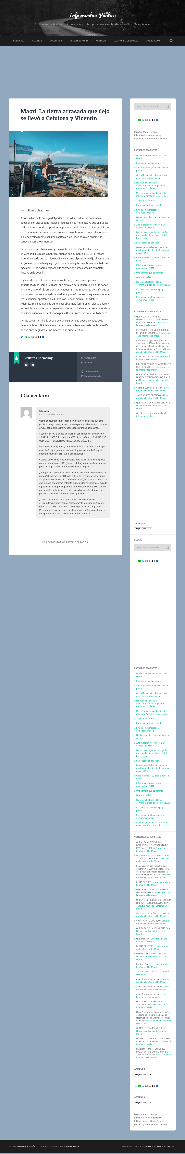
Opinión (101, 41)
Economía (56, 41)
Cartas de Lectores (126, 41)
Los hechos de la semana (148, 164)
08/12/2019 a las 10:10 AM (52, 422)
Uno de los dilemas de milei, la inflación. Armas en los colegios (152, 195)
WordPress (72, 1147)
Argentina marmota (145, 201)
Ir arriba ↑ (170, 1147)
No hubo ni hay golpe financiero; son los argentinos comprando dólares (150, 186)
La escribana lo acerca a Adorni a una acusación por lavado (152, 825)
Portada (18, 41)
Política (37, 41)
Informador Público (92, 15)
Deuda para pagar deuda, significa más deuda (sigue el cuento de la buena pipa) (152, 236)
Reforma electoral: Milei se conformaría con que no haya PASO (153, 284)
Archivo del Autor (26, 372)
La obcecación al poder (147, 243)
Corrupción (153, 41)
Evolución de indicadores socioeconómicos (148, 212)
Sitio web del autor (32, 372)
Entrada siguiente (92, 384)
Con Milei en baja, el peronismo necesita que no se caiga (151, 177)
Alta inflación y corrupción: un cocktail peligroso (150, 227)
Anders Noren (152, 1147)
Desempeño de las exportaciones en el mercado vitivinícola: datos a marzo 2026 (152, 251)
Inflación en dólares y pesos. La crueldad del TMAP (151, 267)
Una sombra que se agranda (149, 273)
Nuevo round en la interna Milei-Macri (153, 324)
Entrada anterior (92, 379)
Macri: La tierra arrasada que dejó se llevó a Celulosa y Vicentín (61, 119)
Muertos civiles (143, 278)
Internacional (79, 41)
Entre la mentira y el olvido (149, 206)
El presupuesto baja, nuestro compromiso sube (150, 299)
